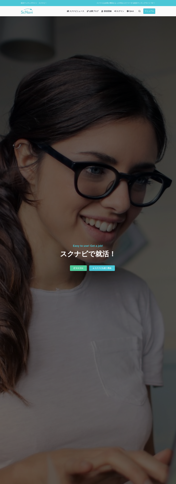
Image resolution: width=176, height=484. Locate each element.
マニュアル (149, 11)
